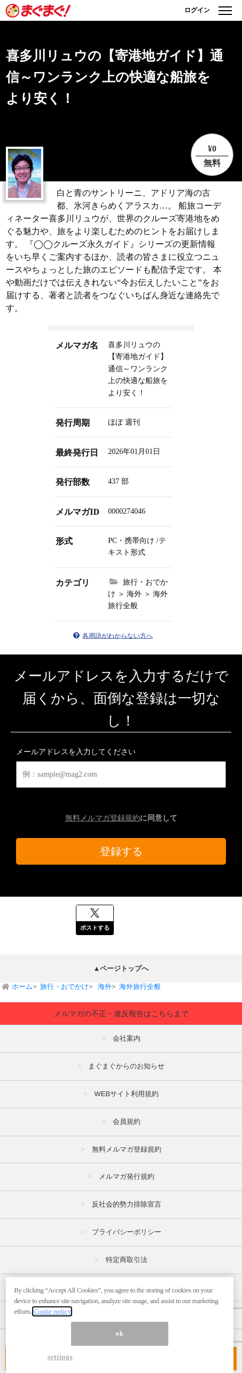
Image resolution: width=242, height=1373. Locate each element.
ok (120, 1341)
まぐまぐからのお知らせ (126, 1066)
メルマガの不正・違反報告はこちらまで (121, 1013)
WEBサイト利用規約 (126, 1094)
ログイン (197, 10)
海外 (104, 987)
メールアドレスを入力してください (76, 752)
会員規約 (126, 1121)
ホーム (22, 987)
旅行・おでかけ (64, 987)
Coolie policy (52, 1319)
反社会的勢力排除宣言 (126, 1204)
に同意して (121, 818)
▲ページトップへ (121, 968)
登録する (121, 851)
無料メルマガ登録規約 (102, 818)
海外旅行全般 (140, 987)
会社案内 (126, 1038)
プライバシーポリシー (126, 1232)
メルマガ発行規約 (126, 1176)
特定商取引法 (126, 1260)
